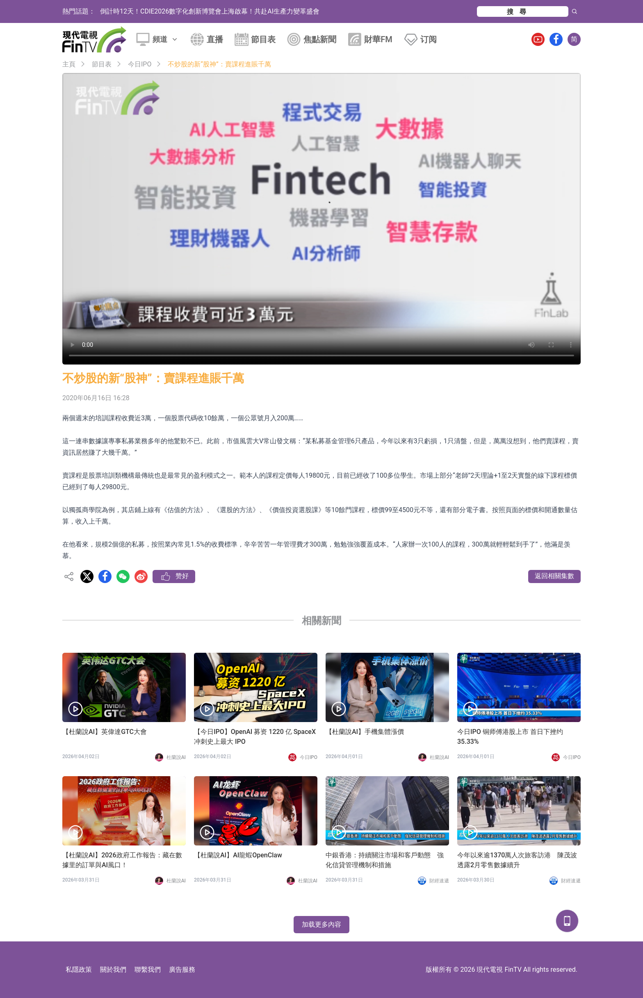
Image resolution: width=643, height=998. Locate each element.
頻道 (166, 39)
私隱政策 (79, 969)
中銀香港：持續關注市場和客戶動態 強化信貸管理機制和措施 (385, 860)
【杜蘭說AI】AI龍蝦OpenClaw (238, 855)
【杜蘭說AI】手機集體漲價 (365, 732)
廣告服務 (182, 969)
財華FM (378, 39)
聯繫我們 (148, 969)
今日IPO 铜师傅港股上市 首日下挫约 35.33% (510, 736)
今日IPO (139, 64)
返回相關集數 (554, 576)
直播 (215, 39)
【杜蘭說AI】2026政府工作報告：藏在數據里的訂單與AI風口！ (122, 860)
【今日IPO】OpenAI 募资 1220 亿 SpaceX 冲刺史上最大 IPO (255, 736)
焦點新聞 (319, 39)
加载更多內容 (321, 924)
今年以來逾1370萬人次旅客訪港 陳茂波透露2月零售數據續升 (517, 860)
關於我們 (113, 969)
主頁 (68, 64)
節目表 (263, 39)
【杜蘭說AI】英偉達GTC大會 (104, 732)
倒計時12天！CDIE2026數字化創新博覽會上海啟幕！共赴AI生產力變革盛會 (209, 11)
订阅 (428, 39)
